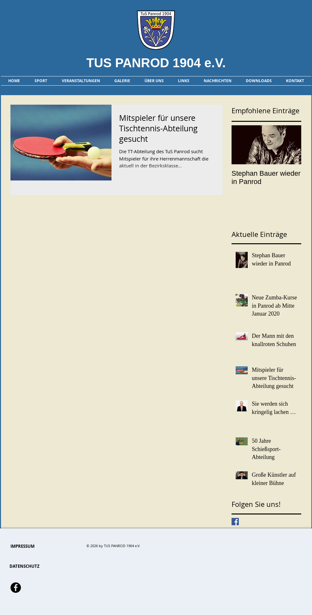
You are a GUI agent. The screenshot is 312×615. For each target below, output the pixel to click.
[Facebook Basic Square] (235, 521)
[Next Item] (291, 145)
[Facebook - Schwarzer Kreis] (15, 587)
